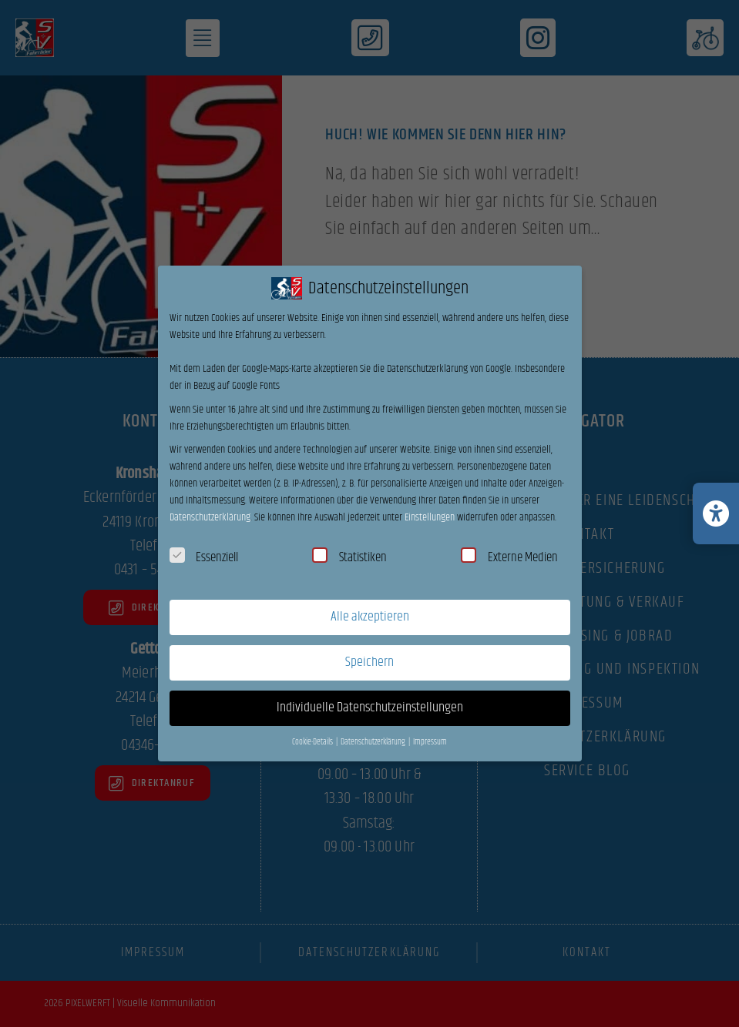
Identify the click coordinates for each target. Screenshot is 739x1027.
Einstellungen (430, 517)
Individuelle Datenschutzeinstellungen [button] (370, 707)
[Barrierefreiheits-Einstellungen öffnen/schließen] (716, 513)
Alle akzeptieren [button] (370, 617)
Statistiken (349, 557)
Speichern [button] (369, 662)
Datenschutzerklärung (210, 517)
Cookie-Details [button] (313, 742)
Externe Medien (509, 557)
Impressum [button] (430, 742)
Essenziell (204, 557)
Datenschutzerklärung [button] (374, 742)
